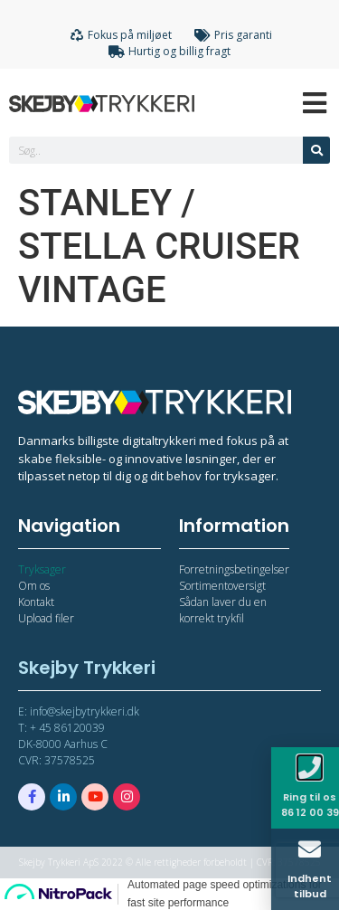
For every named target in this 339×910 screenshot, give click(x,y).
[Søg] (316, 150)
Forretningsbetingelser (234, 569)
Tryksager (42, 569)
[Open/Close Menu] (314, 102)
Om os (34, 585)
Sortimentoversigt (222, 585)
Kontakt (36, 602)
